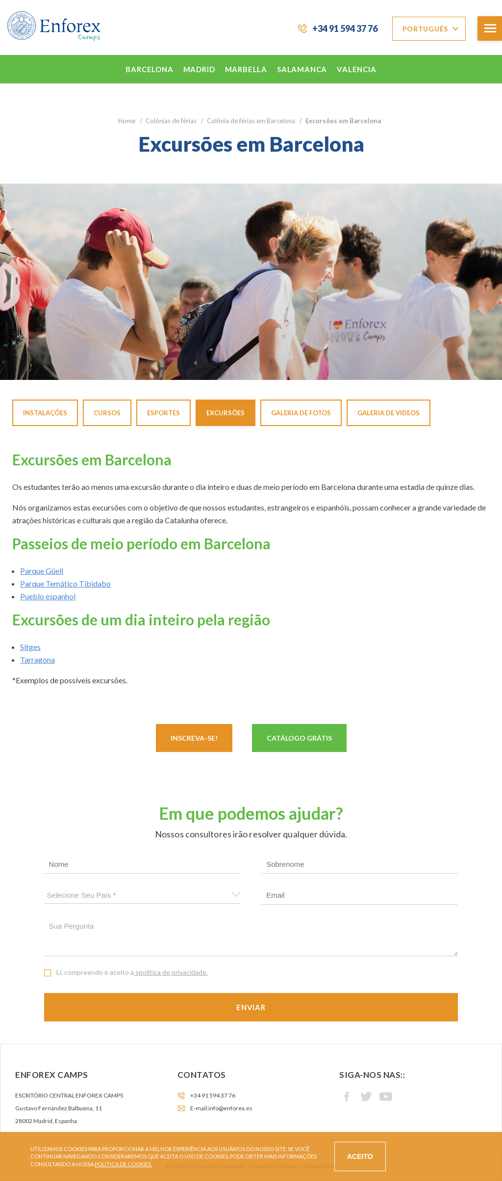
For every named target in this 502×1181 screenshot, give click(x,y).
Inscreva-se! (194, 738)
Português (425, 29)
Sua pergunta (251, 936)
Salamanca (302, 69)
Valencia (356, 69)
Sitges (30, 646)
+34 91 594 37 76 (344, 28)
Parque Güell (41, 570)
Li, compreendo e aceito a (132, 972)
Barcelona (149, 69)
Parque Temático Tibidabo (65, 583)
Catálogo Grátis (299, 738)
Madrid (199, 69)
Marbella (246, 69)
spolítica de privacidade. (171, 972)
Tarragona (37, 659)
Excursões (225, 413)
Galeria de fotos (301, 413)
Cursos (107, 413)
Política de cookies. (123, 1164)
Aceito (360, 1156)
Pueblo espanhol (47, 596)
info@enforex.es (230, 1108)
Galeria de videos (388, 413)
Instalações (45, 413)
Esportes (163, 413)
